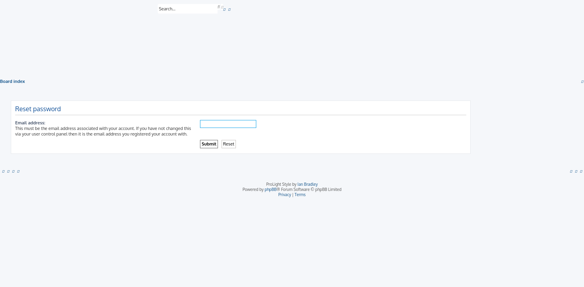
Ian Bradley (307, 184)
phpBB (271, 189)
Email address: (30, 123)
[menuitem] (224, 9)
